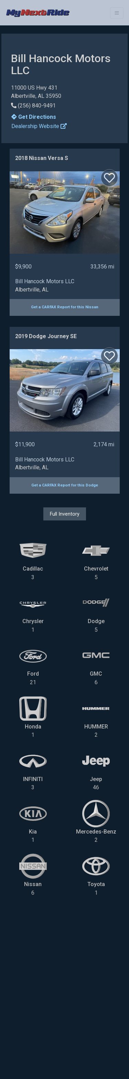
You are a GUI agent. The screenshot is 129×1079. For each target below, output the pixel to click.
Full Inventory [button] (64, 514)
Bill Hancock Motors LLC (44, 281)
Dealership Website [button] (39, 126)
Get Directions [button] (33, 117)
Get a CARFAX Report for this (64, 307)
